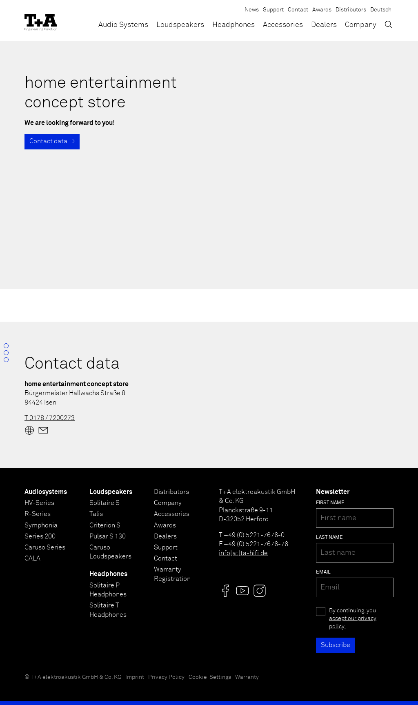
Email (323, 572)
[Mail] (43, 430)
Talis (96, 514)
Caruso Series (44, 547)
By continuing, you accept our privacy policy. (352, 618)
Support (273, 10)
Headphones (233, 25)
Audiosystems (45, 492)
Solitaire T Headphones (108, 610)
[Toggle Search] (389, 24)
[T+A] (40, 20)
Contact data (48, 141)
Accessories (283, 25)
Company (360, 25)
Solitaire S (104, 503)
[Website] (29, 430)
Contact (298, 10)
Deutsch (380, 10)
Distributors (351, 10)
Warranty (247, 677)
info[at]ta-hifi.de (243, 553)
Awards (321, 10)
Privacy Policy (166, 677)
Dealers (324, 25)
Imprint (134, 677)
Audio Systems (123, 25)
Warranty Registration (172, 574)
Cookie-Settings (210, 677)
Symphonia (41, 525)
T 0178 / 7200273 (49, 418)
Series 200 (40, 536)
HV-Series (39, 503)
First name (330, 502)
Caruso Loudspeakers (110, 552)
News (252, 10)
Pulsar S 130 (107, 536)
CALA (32, 558)
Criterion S (104, 525)
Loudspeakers (180, 25)
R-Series (37, 514)
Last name (329, 537)
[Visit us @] (225, 590)
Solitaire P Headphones (108, 590)
